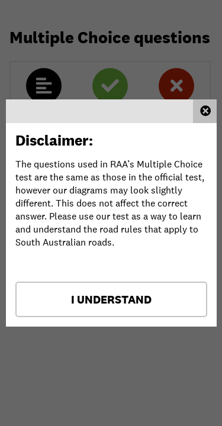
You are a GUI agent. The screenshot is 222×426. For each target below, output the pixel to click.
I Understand (111, 299)
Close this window (205, 111)
